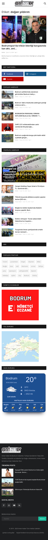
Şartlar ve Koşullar (8, 533)
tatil (17, 266)
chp (19, 275)
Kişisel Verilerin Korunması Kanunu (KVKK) (30, 533)
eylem (13, 275)
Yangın (23, 262)
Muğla (5, 266)
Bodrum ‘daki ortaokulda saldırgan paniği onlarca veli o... (30, 104)
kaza (11, 266)
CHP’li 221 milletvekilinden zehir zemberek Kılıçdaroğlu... (27, 126)
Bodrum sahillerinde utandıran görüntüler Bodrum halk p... (26, 93)
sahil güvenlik (23, 271)
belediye (5, 275)
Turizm (5, 262)
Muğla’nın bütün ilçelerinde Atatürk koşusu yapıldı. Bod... (28, 209)
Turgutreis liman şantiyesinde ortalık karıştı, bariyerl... (29, 231)
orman (33, 266)
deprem (33, 271)
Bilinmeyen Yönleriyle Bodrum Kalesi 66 (28, 489)
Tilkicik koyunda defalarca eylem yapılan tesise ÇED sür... (30, 198)
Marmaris (25, 266)
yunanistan (14, 262)
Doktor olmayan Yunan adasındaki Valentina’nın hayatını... (28, 220)
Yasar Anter (18, 201)
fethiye (41, 266)
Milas (38, 262)
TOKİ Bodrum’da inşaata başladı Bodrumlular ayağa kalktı (30, 481)
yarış (4, 271)
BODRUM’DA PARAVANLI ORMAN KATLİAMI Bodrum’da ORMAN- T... (28, 115)
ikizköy (34, 275)
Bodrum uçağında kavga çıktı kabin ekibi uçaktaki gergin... (30, 136)
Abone (42, 519)
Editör (3, 52)
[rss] (19, 505)
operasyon (12, 271)
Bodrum (26, 275)
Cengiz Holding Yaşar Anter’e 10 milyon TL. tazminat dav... (29, 187)
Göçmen (31, 262)
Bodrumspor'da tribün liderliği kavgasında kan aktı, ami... (24, 47)
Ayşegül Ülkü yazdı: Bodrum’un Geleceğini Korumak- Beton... (29, 471)
